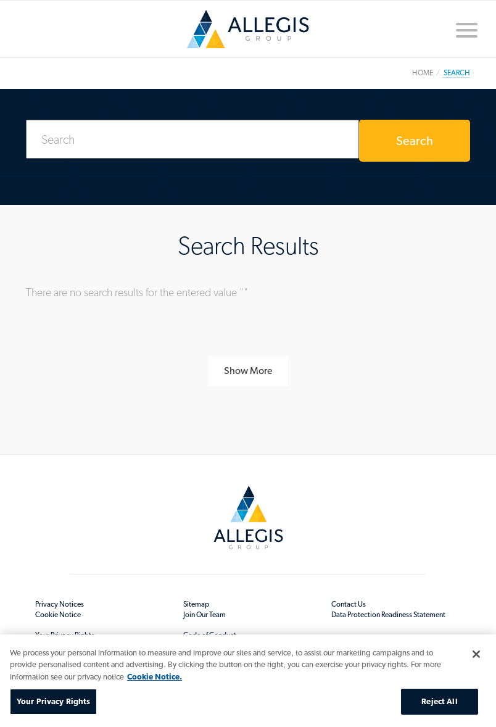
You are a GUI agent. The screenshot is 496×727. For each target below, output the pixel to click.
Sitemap (196, 604)
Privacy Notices (59, 604)
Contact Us (348, 604)
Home (248, 29)
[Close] (476, 654)
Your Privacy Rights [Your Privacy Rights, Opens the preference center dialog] (53, 701)
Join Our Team (204, 614)
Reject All (439, 701)
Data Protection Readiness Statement (388, 614)
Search (414, 140)
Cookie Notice (58, 614)
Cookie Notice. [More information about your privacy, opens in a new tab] (154, 676)
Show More (248, 370)
